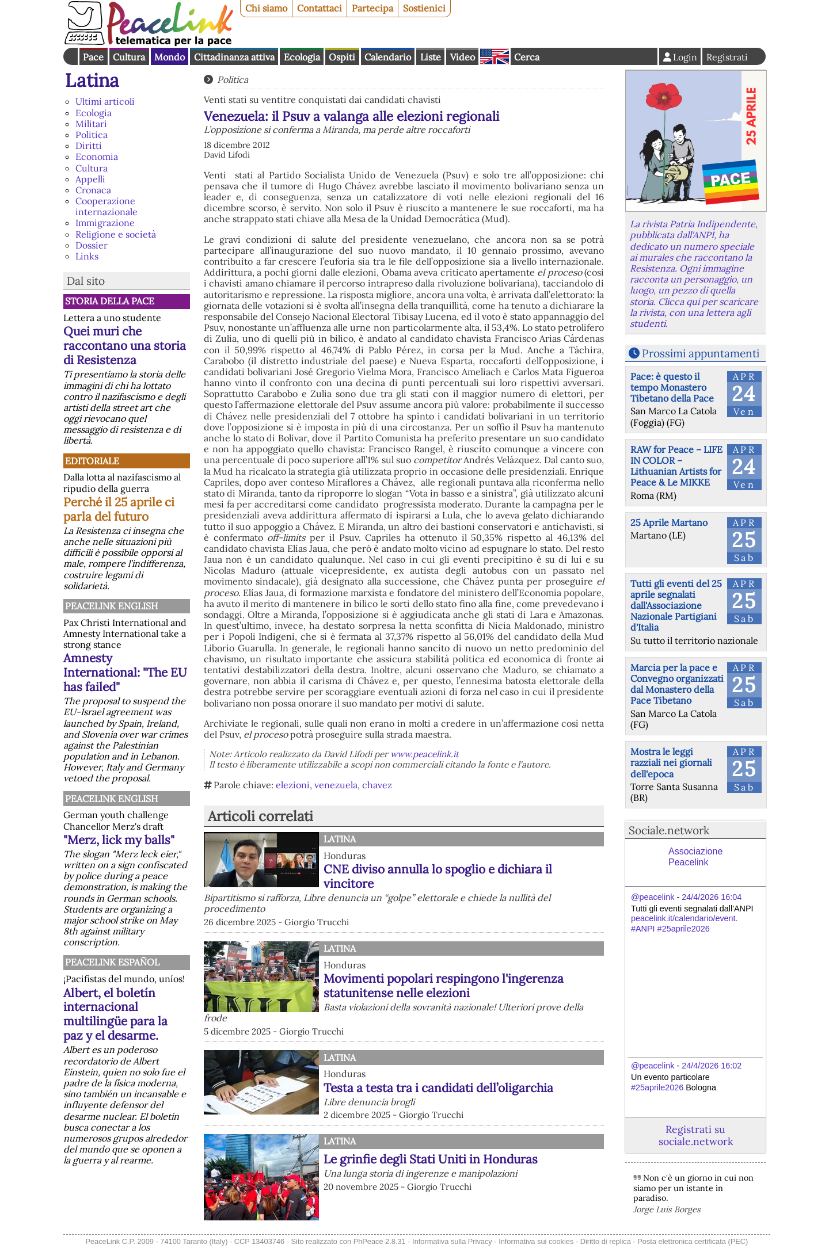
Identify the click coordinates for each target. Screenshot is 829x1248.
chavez (377, 785)
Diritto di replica (605, 1241)
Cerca (526, 57)
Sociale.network (669, 830)
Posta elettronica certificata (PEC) (692, 1241)
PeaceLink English (111, 606)
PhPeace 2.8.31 (379, 1241)
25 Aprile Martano (669, 522)
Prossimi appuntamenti (700, 353)
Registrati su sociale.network (696, 1135)
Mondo (169, 57)
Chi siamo (266, 8)
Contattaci (319, 8)
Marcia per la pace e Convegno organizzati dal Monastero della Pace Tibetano (677, 684)
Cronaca (93, 190)
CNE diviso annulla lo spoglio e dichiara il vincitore (438, 876)
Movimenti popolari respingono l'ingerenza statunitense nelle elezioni (444, 986)
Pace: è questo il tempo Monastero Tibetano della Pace (672, 387)
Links (86, 256)
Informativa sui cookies (536, 1241)
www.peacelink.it (424, 754)
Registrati (727, 57)
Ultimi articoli (105, 101)
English (494, 56)
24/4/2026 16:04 (711, 897)
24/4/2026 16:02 (711, 1065)
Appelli (90, 179)
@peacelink (652, 897)
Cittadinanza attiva (234, 57)
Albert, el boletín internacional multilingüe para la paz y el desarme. (115, 1014)
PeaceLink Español (112, 962)
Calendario (387, 57)
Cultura (129, 57)
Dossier (91, 245)
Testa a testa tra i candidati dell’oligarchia (438, 1088)
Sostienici (424, 8)
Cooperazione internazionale (106, 206)
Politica (91, 134)
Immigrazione (105, 222)
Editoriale (92, 461)
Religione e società (115, 234)
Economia (96, 156)
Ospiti (342, 57)
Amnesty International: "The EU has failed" (125, 672)
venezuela (336, 785)
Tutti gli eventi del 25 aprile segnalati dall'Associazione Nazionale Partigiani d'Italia (676, 605)
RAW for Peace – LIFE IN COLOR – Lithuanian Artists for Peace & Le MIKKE (676, 466)
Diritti (88, 145)
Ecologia (302, 57)
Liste (430, 57)
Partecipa (372, 8)
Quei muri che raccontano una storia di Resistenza (124, 345)
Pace (93, 57)
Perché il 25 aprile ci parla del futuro (118, 509)
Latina (92, 80)
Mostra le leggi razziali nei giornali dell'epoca (671, 762)
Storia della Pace (109, 301)
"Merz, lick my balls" (118, 840)
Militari (91, 123)
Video (462, 57)
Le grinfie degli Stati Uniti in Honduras (431, 1159)
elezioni (293, 785)
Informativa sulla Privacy (452, 1241)
